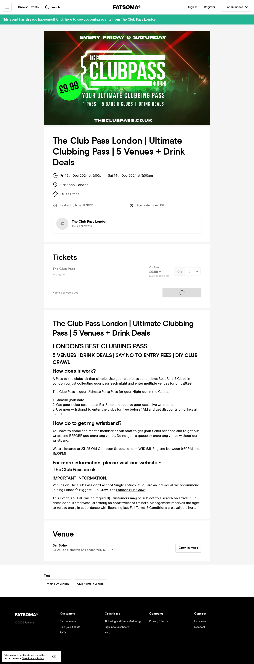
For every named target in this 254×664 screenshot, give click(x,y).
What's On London (58, 583)
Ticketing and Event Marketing (123, 621)
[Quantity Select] (193, 272)
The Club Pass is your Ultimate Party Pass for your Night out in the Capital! (111, 392)
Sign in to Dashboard (117, 626)
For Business (236, 7)
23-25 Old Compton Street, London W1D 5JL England (123, 449)
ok (54, 656)
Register (209, 7)
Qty (179, 271)
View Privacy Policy (33, 658)
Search (52, 7)
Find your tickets (70, 626)
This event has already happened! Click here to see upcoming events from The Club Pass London (79, 19)
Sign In (193, 7)
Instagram (200, 621)
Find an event (68, 621)
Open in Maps (188, 548)
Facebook (200, 626)
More (57, 274)
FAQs (63, 632)
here (191, 508)
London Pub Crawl (130, 490)
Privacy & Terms (158, 621)
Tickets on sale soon (182, 292)
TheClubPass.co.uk (74, 470)
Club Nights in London (90, 583)
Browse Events (28, 7)
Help (107, 632)
